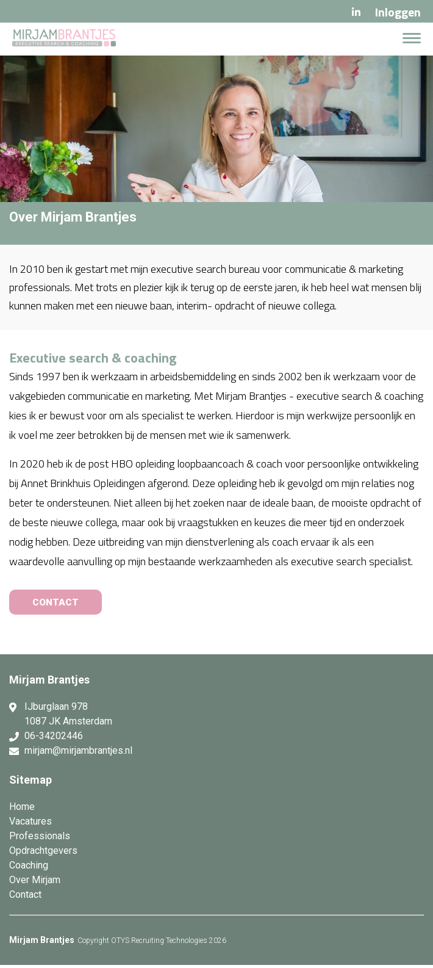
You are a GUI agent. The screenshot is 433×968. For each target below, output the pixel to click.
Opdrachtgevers (43, 853)
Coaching (28, 868)
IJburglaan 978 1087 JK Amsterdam (68, 717)
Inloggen (398, 11)
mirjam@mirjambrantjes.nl (78, 753)
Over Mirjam (34, 883)
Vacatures (30, 824)
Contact (25, 897)
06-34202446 (53, 739)
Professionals (39, 839)
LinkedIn (356, 12)
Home (22, 809)
